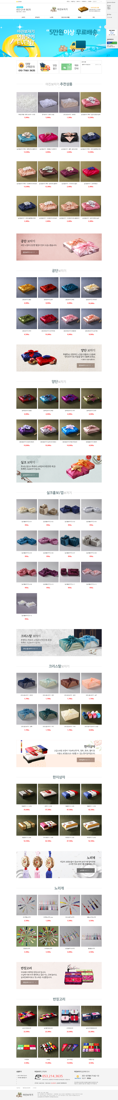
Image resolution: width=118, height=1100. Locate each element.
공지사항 (109, 5)
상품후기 (109, 7)
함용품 (79, 17)
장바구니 (78, 1)
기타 (93, 17)
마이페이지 (84, 1)
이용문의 (109, 8)
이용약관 (18, 1087)
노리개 (51, 17)
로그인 (68, 1)
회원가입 (73, 1)
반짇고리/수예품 (65, 17)
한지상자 (37, 17)
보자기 (23, 17)
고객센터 (89, 1)
